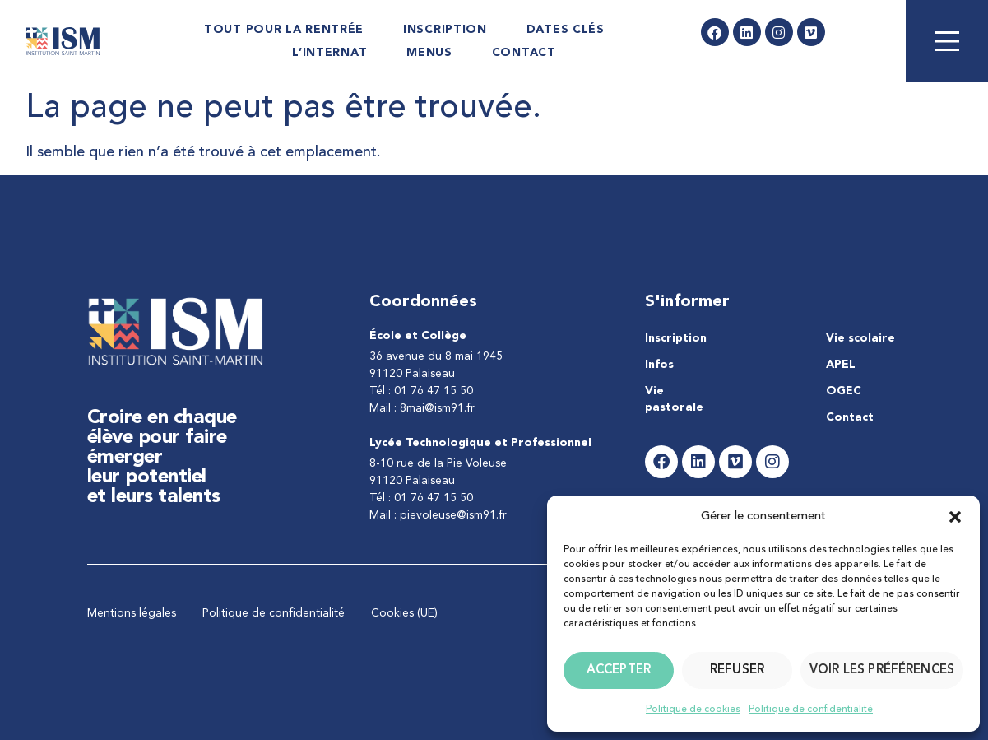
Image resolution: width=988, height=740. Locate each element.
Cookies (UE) (404, 613)
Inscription (445, 29)
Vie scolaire (860, 338)
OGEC (843, 391)
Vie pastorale (674, 399)
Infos (659, 364)
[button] (955, 517)
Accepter (619, 670)
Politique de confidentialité (811, 709)
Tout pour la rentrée (284, 29)
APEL (841, 364)
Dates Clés (565, 29)
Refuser (737, 670)
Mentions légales (131, 613)
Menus (429, 52)
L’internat (329, 52)
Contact (524, 52)
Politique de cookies (693, 709)
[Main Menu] (947, 41)
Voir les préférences (881, 670)
